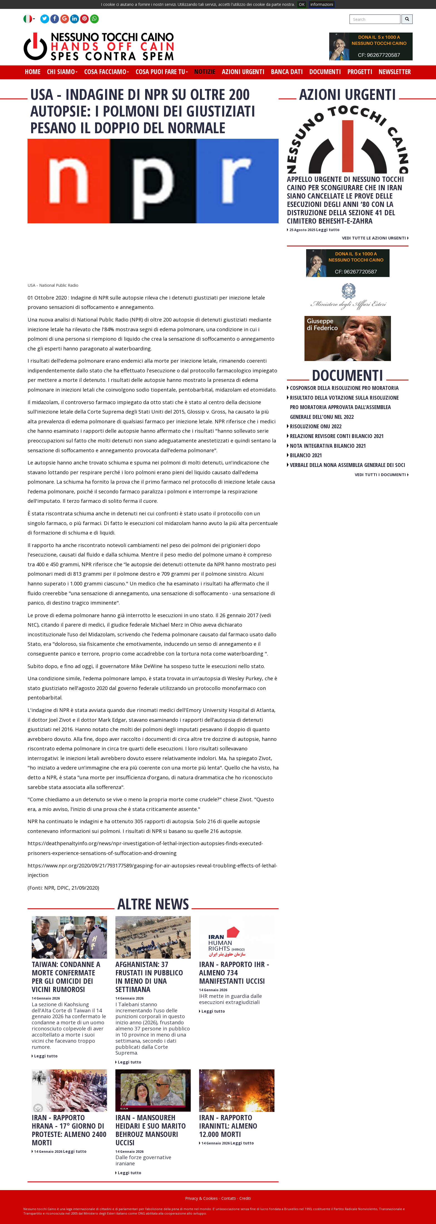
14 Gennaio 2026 (46, 998)
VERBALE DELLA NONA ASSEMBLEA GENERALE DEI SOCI (347, 465)
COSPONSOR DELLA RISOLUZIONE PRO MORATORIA (344, 388)
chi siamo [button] (62, 71)
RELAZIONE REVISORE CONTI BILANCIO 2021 (337, 436)
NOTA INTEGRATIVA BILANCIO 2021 (328, 445)
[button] (31, 18)
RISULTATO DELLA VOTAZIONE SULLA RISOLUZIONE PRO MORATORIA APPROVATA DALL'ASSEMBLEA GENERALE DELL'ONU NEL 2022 (344, 407)
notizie (204, 71)
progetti (360, 71)
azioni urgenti (243, 71)
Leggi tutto (46, 1056)
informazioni (322, 4)
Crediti (245, 1198)
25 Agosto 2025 (302, 230)
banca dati (287, 71)
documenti (325, 71)
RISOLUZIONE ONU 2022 (315, 426)
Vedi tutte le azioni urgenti (375, 238)
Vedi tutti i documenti (381, 474)
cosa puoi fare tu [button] (162, 71)
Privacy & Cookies (201, 1198)
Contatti (228, 1198)
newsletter (395, 71)
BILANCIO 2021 (306, 455)
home (32, 71)
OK (301, 4)
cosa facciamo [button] (106, 71)
